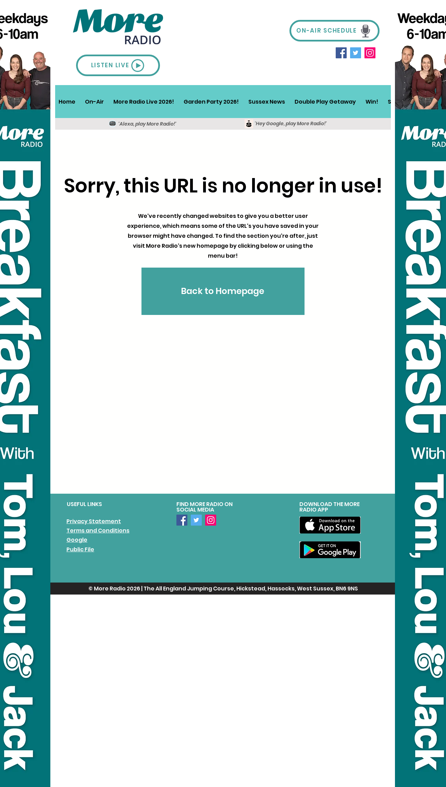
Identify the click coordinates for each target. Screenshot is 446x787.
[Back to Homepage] (223, 291)
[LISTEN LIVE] (118, 65)
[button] (94, 101)
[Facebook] (341, 52)
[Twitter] (355, 52)
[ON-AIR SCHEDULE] (334, 31)
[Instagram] (369, 52)
